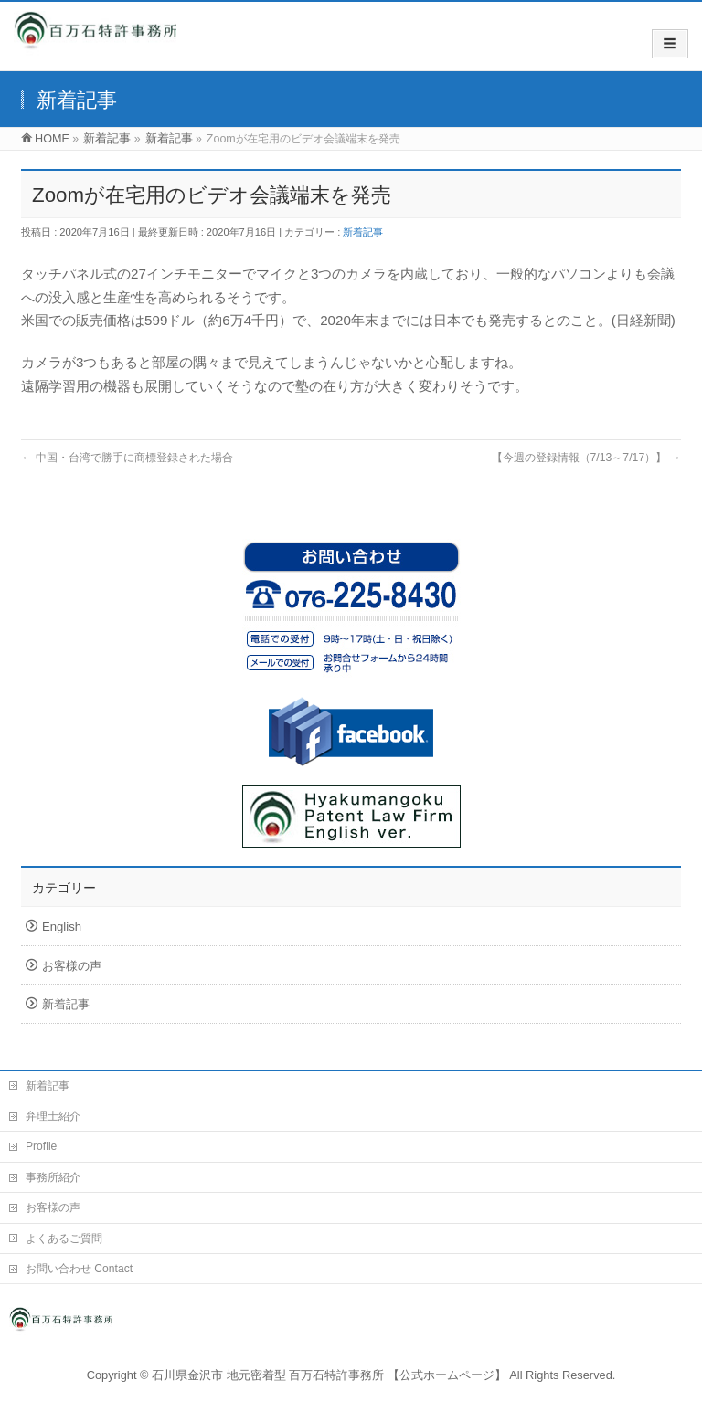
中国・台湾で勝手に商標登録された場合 (127, 457)
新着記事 (363, 232)
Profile (41, 1146)
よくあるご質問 (64, 1238)
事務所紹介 (53, 1177)
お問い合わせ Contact (79, 1268)
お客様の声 (71, 966)
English (61, 926)
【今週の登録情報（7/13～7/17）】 (586, 457)
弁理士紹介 (53, 1116)
